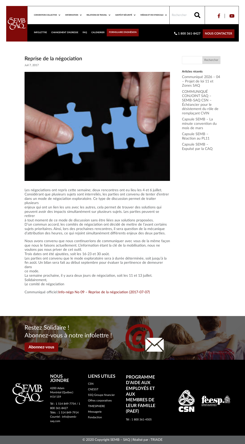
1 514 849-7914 (68, 412)
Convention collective (45, 15)
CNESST (93, 389)
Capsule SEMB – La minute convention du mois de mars (199, 124)
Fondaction (95, 417)
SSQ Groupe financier (101, 395)
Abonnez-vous (41, 347)
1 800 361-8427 (187, 33)
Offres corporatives (100, 400)
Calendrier (98, 32)
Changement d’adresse (64, 32)
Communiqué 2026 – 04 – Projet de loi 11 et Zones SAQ (201, 81)
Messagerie (95, 411)
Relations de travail (97, 15)
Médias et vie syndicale (151, 15)
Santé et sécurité (123, 15)
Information (71, 15)
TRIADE (156, 439)
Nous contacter (218, 33)
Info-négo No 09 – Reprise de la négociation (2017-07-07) (104, 292)
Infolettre (40, 32)
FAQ (85, 32)
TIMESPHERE (96, 406)
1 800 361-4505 (141, 419)
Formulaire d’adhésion (122, 32)
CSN (91, 384)
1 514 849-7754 (66, 403)
